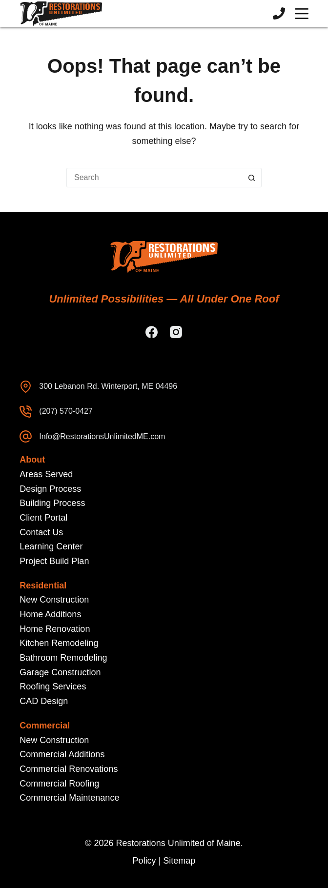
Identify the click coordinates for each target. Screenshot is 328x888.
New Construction (54, 600)
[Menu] (301, 13)
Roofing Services (53, 686)
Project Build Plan (54, 561)
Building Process (52, 503)
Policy (144, 861)
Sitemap (179, 861)
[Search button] (252, 177)
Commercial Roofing (59, 783)
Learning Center (51, 546)
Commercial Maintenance (69, 798)
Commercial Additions (62, 754)
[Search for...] (154, 177)
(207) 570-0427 (65, 411)
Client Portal (43, 518)
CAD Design (44, 701)
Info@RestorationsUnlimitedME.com (102, 436)
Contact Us (41, 532)
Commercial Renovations (69, 769)
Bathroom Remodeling (63, 658)
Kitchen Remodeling (59, 643)
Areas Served (46, 474)
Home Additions (50, 614)
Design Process (50, 489)
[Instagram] (176, 332)
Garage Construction (60, 672)
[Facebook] (151, 332)
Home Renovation (55, 629)
